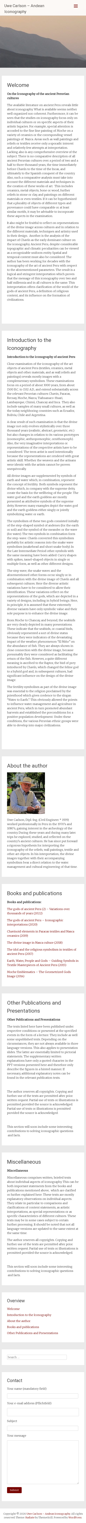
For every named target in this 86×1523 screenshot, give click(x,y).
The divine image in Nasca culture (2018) (35, 942)
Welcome (18, 85)
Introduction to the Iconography (29, 1315)
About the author (27, 766)
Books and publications (34, 893)
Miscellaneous (24, 1162)
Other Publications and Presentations (32, 1333)
